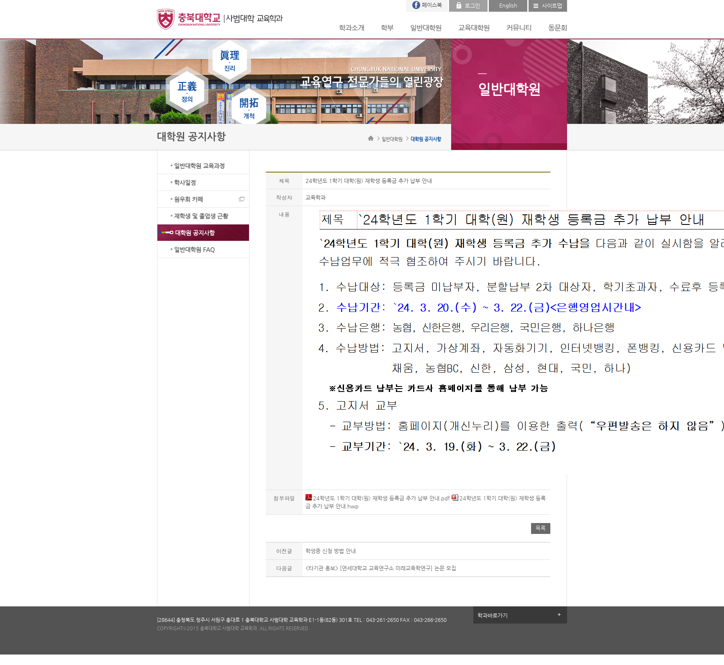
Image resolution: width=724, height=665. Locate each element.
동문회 (557, 27)
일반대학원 (426, 27)
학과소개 (351, 27)
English (508, 5)
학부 (387, 27)
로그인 (472, 6)
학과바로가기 (493, 615)
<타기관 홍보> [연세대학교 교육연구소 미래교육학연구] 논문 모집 (381, 568)
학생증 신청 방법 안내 (331, 551)
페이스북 (432, 5)
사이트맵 (552, 6)
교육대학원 (474, 27)
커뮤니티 (518, 27)
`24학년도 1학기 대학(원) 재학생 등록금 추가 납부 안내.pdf (378, 498)
